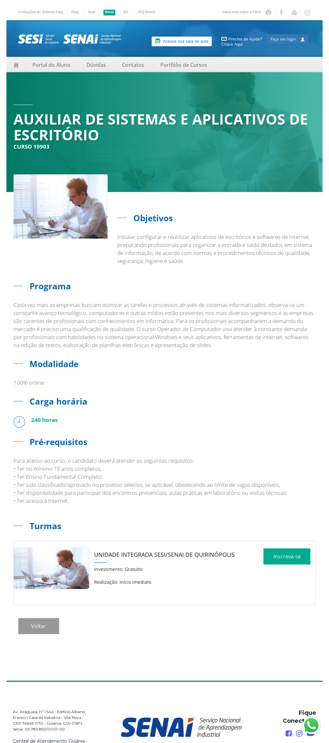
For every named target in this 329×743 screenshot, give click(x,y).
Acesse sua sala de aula (182, 41)
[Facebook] (289, 733)
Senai (109, 12)
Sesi (91, 12)
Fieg (75, 12)
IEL (126, 12)
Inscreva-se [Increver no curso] (287, 558)
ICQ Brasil (146, 12)
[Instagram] (299, 733)
